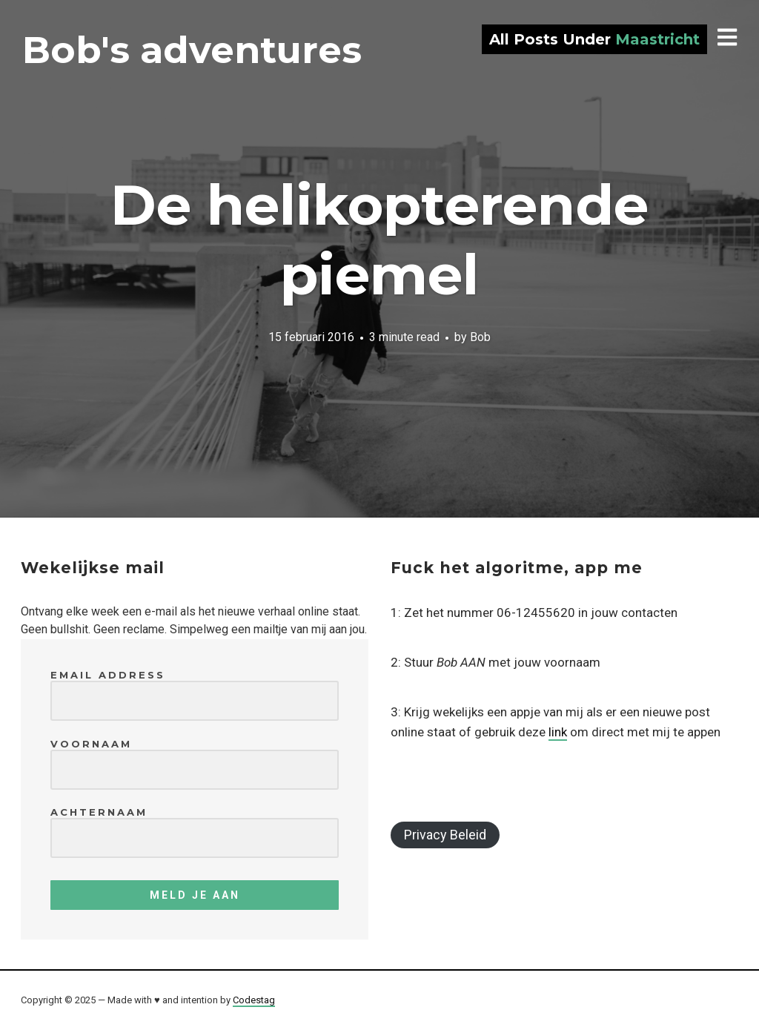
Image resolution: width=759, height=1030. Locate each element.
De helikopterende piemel (379, 239)
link (557, 731)
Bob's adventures (192, 50)
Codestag (254, 1000)
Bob (480, 336)
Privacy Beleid (445, 834)
